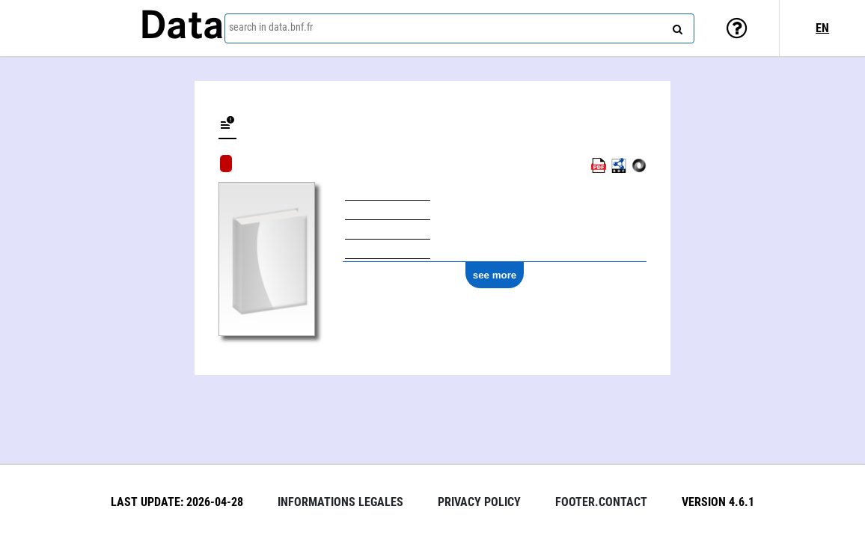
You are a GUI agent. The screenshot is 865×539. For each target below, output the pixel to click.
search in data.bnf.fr (271, 27)
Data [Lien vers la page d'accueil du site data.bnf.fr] (181, 28)
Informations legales (340, 502)
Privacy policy (479, 502)
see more (495, 275)
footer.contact (601, 502)
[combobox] (459, 28)
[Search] (675, 26)
